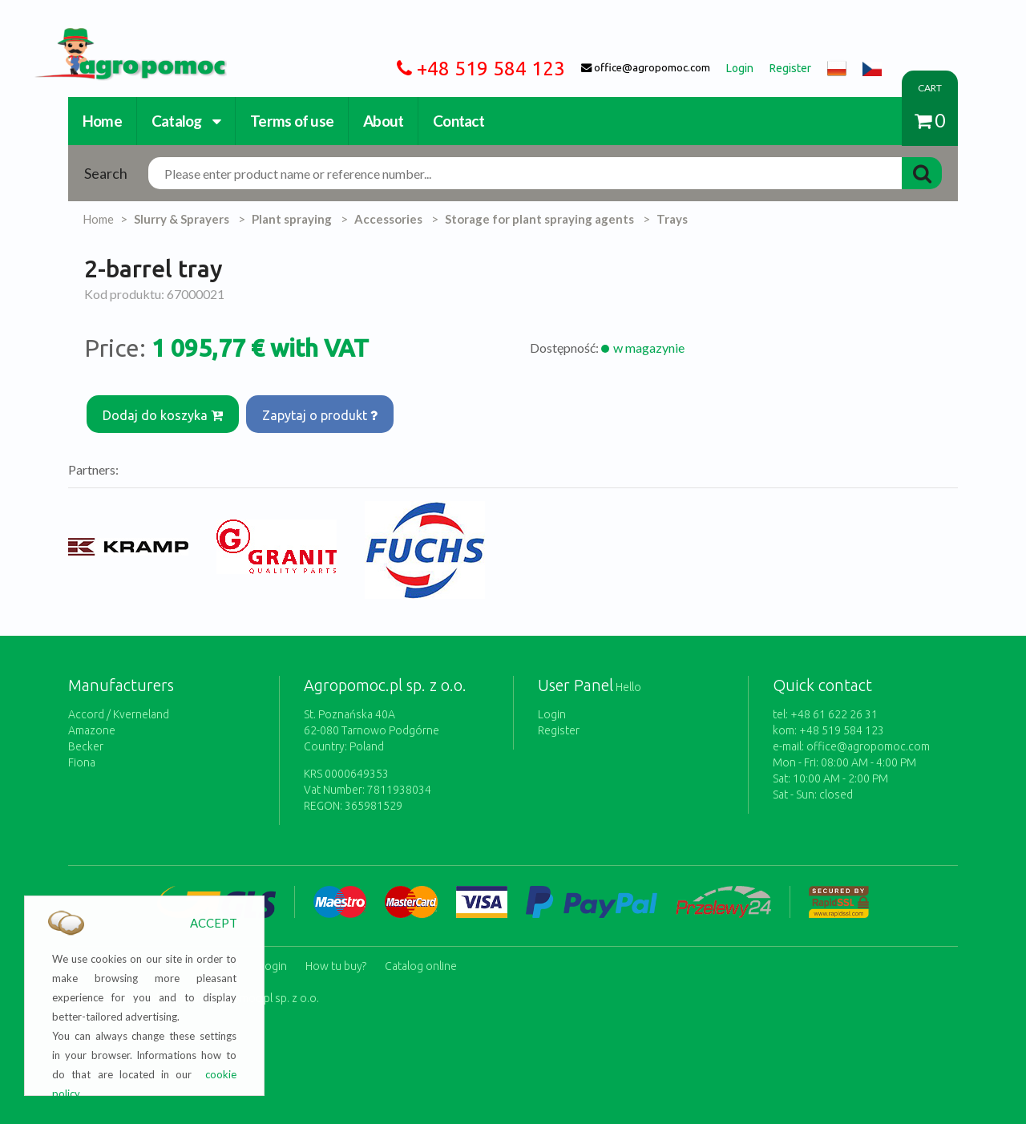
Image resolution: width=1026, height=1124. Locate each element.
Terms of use (291, 120)
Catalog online (421, 956)
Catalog (185, 120)
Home (102, 120)
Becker (85, 740)
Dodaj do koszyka (164, 412)
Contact (458, 120)
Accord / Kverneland (118, 707)
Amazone (91, 724)
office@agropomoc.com (868, 740)
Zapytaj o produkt (324, 412)
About (383, 120)
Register (559, 724)
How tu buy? (335, 956)
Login (552, 707)
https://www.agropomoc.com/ (118, 37)
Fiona (81, 756)
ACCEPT (213, 923)
